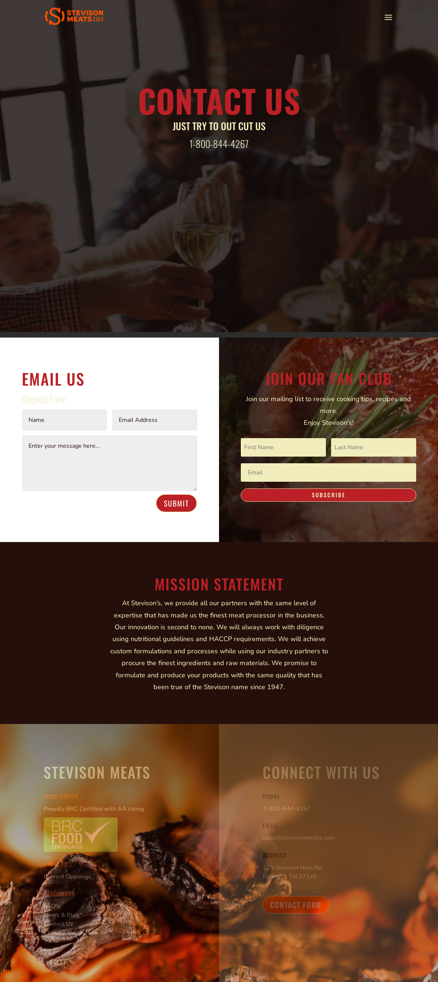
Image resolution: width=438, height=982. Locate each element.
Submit (176, 503)
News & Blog (61, 915)
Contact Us (58, 924)
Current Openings (67, 877)
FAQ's (52, 906)
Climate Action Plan (71, 933)
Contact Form (295, 904)
